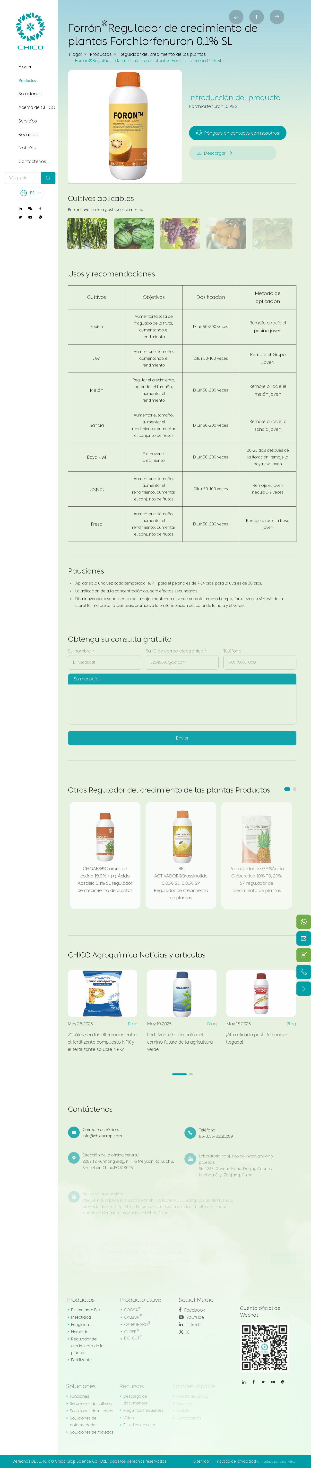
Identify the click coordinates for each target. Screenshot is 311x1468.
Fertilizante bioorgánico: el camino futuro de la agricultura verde (175, 1042)
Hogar (25, 67)
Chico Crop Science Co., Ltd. (81, 1461)
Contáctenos (32, 161)
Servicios (27, 121)
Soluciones (30, 94)
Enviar (182, 734)
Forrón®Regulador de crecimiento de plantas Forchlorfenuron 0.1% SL (148, 61)
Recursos (28, 134)
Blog (128, 1024)
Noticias (27, 148)
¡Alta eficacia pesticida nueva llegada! (252, 1038)
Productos (27, 80)
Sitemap (201, 1461)
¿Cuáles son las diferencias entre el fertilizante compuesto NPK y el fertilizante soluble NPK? (97, 1042)
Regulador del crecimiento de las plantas (162, 54)
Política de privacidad (236, 1461)
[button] (287, 789)
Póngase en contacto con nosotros (238, 133)
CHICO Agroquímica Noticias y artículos (136, 955)
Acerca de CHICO (36, 107)
